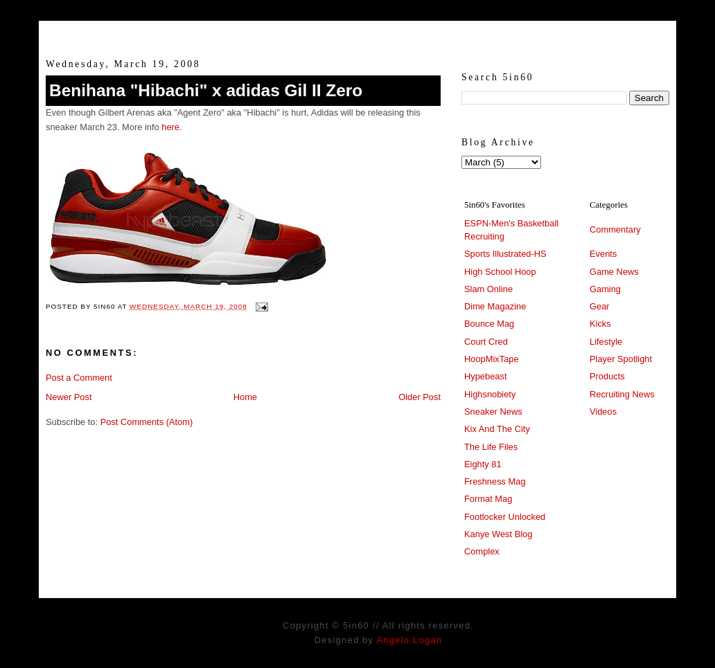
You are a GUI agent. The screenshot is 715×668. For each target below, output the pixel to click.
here (170, 127)
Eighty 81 (483, 464)
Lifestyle (606, 341)
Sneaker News (493, 411)
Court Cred (486, 341)
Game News (614, 272)
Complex (482, 551)
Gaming (605, 289)
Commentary (615, 229)
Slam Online (488, 289)
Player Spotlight (621, 359)
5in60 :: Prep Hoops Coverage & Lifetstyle (357, 33)
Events (603, 254)
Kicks (600, 323)
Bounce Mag (489, 323)
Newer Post (68, 397)
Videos (603, 411)
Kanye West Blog (498, 534)
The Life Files (491, 447)
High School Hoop (500, 272)
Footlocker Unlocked (504, 517)
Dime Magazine (495, 306)
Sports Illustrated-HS (505, 254)
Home (245, 397)
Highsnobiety (489, 394)
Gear (600, 306)
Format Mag (488, 499)
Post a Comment (79, 377)
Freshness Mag (495, 481)
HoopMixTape (491, 359)
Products (607, 376)
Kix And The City (497, 429)
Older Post (419, 397)
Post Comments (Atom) (146, 422)
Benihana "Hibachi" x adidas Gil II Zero (205, 90)
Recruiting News (622, 394)
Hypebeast (485, 376)
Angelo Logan (409, 640)
